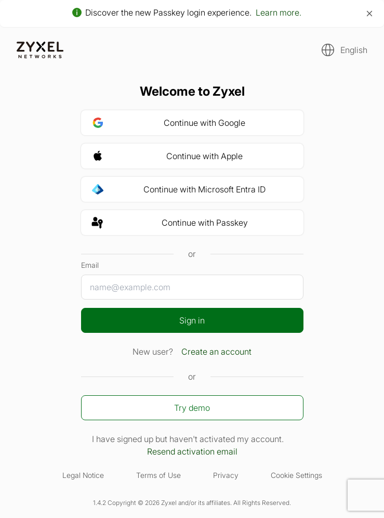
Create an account (216, 351)
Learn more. (278, 12)
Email (90, 265)
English (353, 50)
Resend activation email (192, 451)
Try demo (192, 408)
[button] (341, 49)
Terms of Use (158, 475)
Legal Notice (83, 475)
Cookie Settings (296, 475)
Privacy (226, 475)
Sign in (192, 320)
